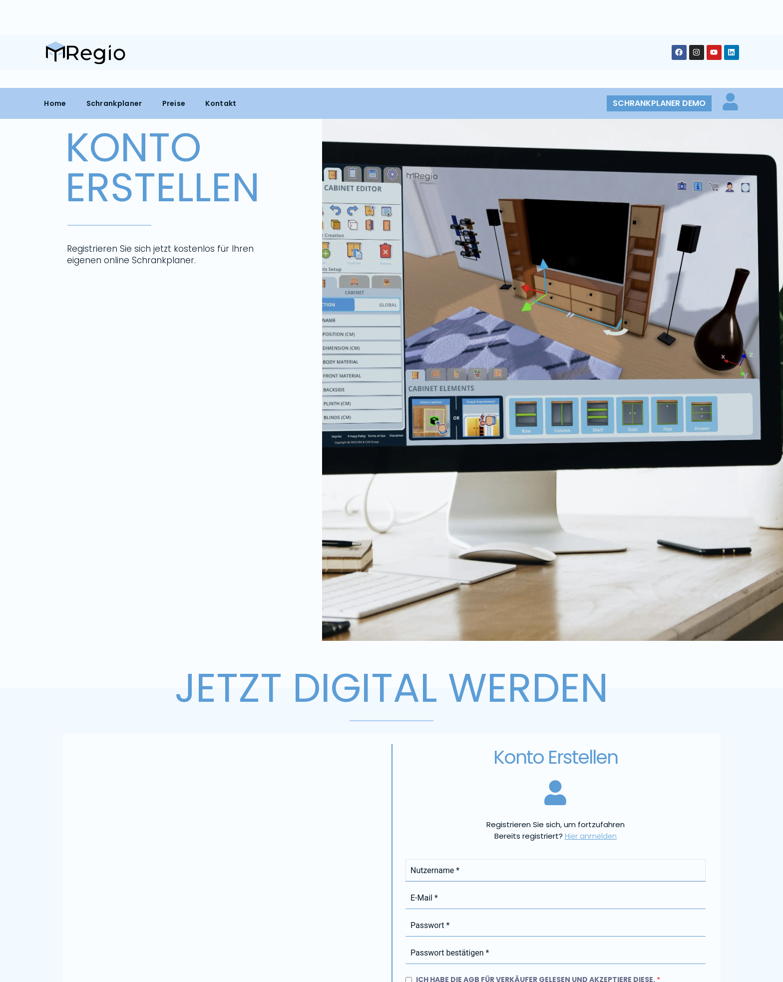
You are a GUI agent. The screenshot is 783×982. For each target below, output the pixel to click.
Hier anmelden (591, 408)
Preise (174, 15)
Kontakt (220, 15)
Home (55, 15)
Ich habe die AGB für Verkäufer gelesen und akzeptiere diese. (532, 551)
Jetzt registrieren (454, 669)
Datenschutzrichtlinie (533, 601)
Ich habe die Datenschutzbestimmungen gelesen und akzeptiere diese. (552, 584)
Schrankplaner (114, 15)
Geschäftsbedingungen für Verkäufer (562, 568)
